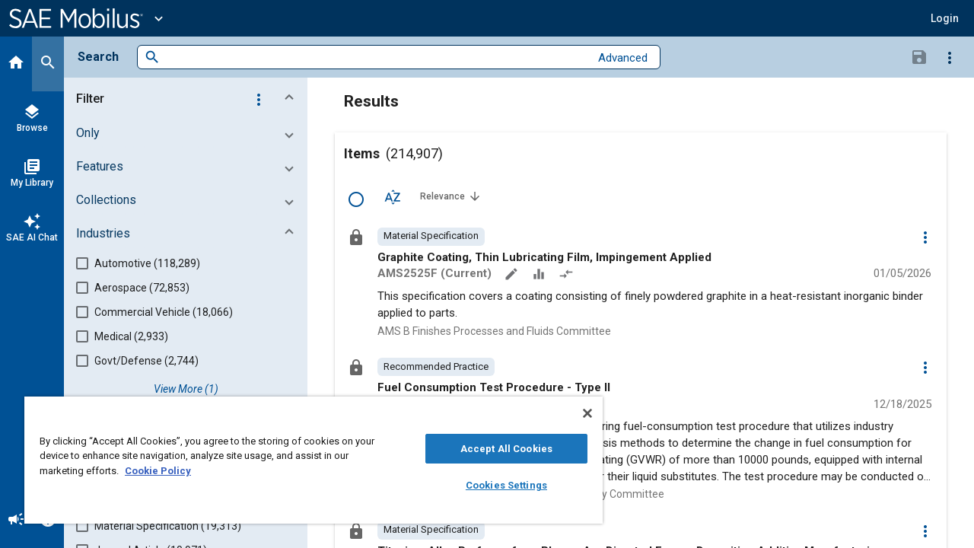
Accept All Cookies (495, 448)
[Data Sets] (540, 275)
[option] (431, 237)
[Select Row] (356, 199)
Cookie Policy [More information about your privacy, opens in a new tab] (158, 470)
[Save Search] (919, 56)
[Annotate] (513, 275)
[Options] (949, 57)
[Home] (16, 64)
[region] (306, 460)
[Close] (573, 413)
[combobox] (375, 57)
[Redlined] (568, 275)
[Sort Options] (392, 196)
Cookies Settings (495, 485)
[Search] (48, 64)
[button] (945, 18)
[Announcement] (16, 520)
